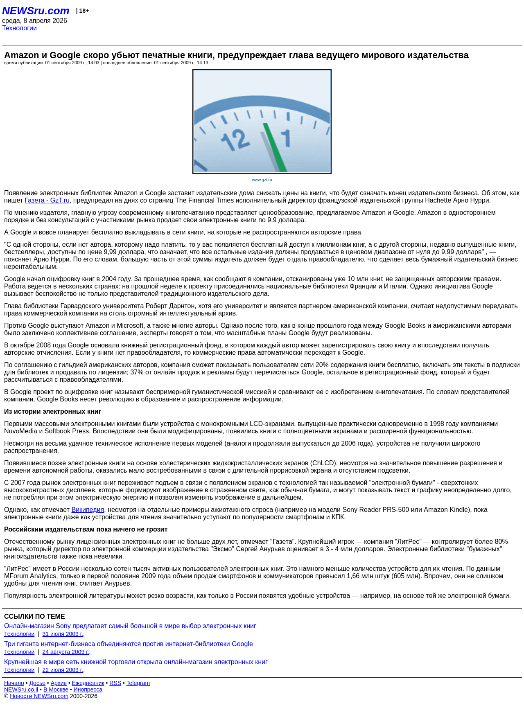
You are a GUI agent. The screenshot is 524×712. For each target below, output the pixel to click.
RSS (115, 683)
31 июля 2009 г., (64, 634)
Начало (14, 683)
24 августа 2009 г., (67, 652)
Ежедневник (88, 683)
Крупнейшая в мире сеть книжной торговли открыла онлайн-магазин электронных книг (136, 661)
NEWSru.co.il (21, 689)
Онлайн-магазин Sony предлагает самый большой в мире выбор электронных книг (130, 625)
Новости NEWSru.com (39, 696)
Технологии (19, 28)
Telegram (138, 683)
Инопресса (88, 689)
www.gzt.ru (262, 180)
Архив (59, 683)
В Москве (55, 689)
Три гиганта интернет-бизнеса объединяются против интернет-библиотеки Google (128, 643)
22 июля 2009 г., (64, 670)
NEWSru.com (36, 11)
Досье (37, 683)
